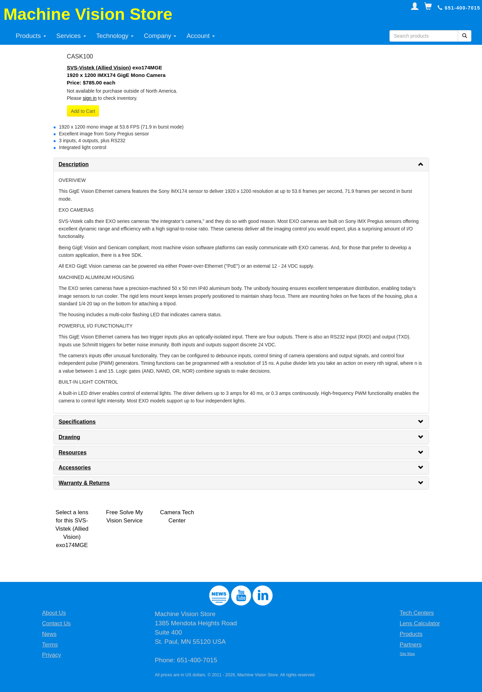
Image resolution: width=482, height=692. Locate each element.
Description (74, 164)
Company (160, 35)
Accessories (75, 467)
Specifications (77, 422)
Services (71, 35)
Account (201, 35)
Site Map (407, 654)
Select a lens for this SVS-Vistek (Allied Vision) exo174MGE (71, 528)
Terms (50, 644)
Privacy (51, 655)
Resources (73, 452)
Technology (115, 35)
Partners (411, 644)
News (49, 634)
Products (31, 35)
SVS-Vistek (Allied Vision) (99, 67)
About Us (54, 613)
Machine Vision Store (88, 14)
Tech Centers (417, 613)
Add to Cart (83, 111)
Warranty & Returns (84, 483)
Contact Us (56, 623)
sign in (89, 98)
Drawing (69, 437)
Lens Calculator (420, 623)
